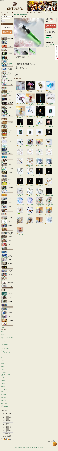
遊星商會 (7, 305)
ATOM (9, 439)
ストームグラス (7, 119)
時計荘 (7, 248)
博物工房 (7, 267)
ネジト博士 (7, 264)
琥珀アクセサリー (7, 65)
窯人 (7, 165)
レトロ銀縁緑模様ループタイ (20, 143)
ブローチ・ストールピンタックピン (5, 347)
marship (7, 286)
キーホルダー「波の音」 (30, 172)
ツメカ (7, 245)
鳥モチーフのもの (4, 400)
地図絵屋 (7, 237)
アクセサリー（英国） (7, 77)
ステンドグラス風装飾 (7, 112)
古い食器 (7, 43)
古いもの (7, 50)
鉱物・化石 (7, 88)
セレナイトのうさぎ (20, 86)
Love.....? (7, 317)
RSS (5, 439)
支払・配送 (20, 447)
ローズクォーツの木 (49, 123)
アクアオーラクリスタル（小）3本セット (50, 86)
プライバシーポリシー (35, 447)
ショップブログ (29, 12)
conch (7, 207)
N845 (7, 161)
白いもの (2, 392)
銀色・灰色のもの (4, 397)
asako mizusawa (7, 138)
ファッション (3, 355)
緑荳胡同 (7, 313)
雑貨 (7, 96)
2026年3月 (3, 334)
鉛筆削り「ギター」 (39, 221)
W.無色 (7, 324)
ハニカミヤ (7, 275)
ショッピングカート (51, 12)
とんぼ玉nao (7, 252)
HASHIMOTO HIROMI (7, 271)
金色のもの (3, 395)
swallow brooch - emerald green (39, 123)
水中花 (7, 134)
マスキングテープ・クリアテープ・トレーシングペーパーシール (7, 104)
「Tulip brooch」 (40, 86)
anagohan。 (7, 142)
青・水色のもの (48, 46)
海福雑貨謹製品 (7, 39)
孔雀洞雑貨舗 (7, 188)
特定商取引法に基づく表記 (51, 32)
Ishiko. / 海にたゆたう (7, 146)
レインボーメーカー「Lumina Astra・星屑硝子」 (40, 99)
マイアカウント (7, 14)
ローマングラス (7, 84)
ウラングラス (7, 54)
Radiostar (7, 309)
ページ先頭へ (54, 444)
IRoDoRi (7, 153)
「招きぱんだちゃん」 (39, 143)
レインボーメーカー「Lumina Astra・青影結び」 (49, 192)
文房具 (7, 100)
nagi (7, 260)
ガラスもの (3, 368)
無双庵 (7, 298)
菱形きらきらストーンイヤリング (49, 182)
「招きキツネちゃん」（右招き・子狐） (20, 231)
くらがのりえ (7, 195)
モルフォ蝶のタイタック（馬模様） (49, 143)
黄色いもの (3, 383)
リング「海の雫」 (20, 201)
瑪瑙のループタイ (30, 211)
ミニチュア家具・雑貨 (7, 127)
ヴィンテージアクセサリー (7, 58)
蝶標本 (7, 115)
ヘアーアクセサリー (4, 344)
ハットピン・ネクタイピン (5, 348)
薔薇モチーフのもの (4, 405)
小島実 (7, 199)
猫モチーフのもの (4, 403)
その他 (2, 377)
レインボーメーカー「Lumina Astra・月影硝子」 (30, 123)
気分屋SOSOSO (7, 180)
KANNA (7, 172)
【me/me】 (7, 302)
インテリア (3, 378)
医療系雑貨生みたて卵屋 (7, 150)
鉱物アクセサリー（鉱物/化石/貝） (7, 62)
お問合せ (40, 12)
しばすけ (7, 214)
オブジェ (2, 360)
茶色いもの (3, 391)
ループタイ (3, 350)
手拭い (2, 354)
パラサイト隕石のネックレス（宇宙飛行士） (40, 112)
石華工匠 (7, 226)
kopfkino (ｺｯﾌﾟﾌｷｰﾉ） (7, 203)
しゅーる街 (7, 222)
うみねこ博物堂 (7, 157)
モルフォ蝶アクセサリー (7, 69)
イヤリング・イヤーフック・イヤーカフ (7, 338)
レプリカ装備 (7, 108)
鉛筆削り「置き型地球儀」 (30, 143)
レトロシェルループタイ (20, 99)
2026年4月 (3, 332)
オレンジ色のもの (4, 389)
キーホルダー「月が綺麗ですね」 (20, 172)
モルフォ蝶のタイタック (30, 112)
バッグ (2, 358)
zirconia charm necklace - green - (39, 152)
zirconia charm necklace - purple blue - (20, 162)
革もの (2, 369)
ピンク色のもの (3, 388)
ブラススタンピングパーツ (7, 131)
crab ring (20, 210)
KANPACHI (7, 176)
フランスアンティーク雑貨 (5, 374)
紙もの (2, 363)
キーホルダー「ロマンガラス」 (30, 192)
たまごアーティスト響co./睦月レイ (7, 233)
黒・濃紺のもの (3, 394)
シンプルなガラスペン (23, 14)
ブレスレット (3, 341)
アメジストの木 (30, 86)
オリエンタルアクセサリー (7, 73)
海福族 (2, 375)
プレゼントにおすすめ (4, 406)
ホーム (6, 12)
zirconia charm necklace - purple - (20, 152)
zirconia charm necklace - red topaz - (30, 152)
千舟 (7, 241)
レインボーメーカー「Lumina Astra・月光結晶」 (39, 172)
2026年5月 (3, 331)
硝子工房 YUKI (7, 169)
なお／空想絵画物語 (7, 256)
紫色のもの (3, 386)
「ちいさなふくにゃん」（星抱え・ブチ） (20, 112)
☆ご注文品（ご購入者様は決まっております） (7, 327)
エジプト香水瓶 (7, 123)
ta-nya (7, 229)
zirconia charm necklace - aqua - (49, 152)
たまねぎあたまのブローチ (39, 201)
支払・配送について (17, 12)
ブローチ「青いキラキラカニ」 (20, 192)
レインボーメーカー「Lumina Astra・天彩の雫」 (20, 123)
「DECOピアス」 (50, 99)
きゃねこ (7, 184)
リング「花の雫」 (39, 162)
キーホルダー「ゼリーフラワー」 (39, 192)
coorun (7, 191)
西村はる (7, 279)
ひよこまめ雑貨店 (7, 283)
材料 (2, 371)
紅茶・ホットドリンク (7, 46)
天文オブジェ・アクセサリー (7, 92)
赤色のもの (3, 380)
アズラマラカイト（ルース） (50, 112)
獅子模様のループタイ (30, 162)
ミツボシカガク (7, 294)
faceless (7, 321)
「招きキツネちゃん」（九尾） (39, 211)
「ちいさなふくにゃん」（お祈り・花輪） (30, 99)
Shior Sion (7, 210)
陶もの (2, 366)
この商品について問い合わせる (51, 28)
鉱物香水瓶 (7, 81)
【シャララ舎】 (7, 218)
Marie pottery (7, 290)
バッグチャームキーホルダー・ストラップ (5, 352)
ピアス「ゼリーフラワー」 (49, 221)
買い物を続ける (51, 31)
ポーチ (2, 357)
